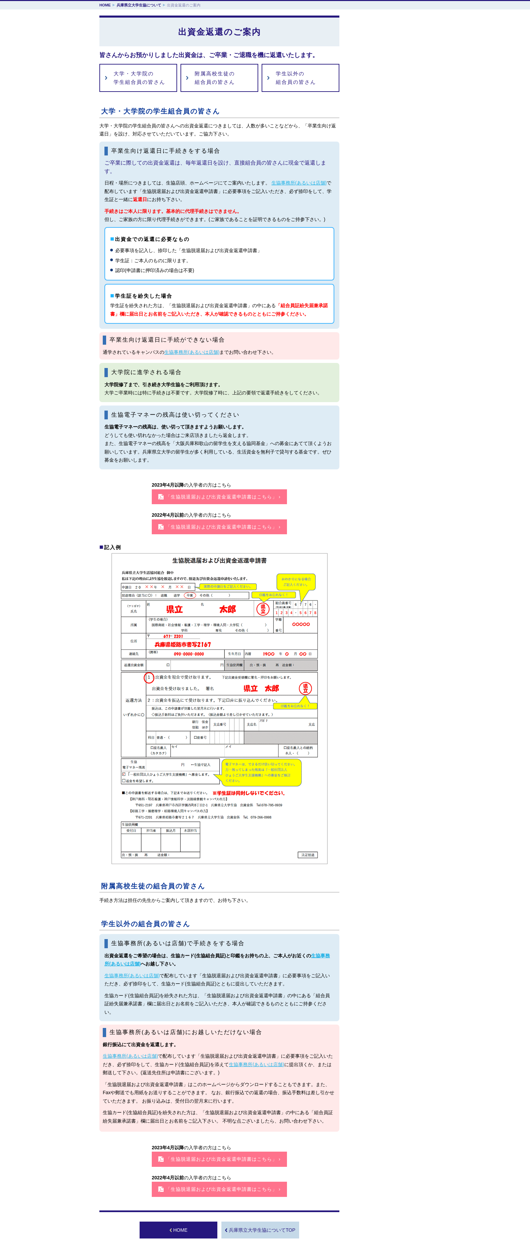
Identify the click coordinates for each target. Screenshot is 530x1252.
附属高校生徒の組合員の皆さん (215, 78)
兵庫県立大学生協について (139, 5)
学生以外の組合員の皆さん (296, 78)
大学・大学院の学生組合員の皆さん (139, 78)
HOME (105, 5)
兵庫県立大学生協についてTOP (262, 1230)
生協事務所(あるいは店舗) (299, 183)
